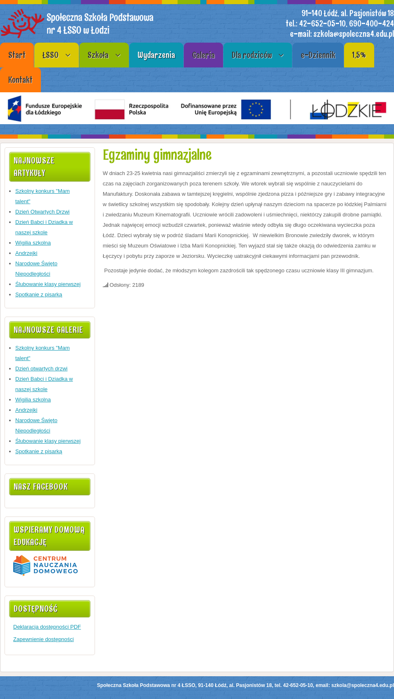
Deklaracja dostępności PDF (47, 627)
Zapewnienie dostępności (43, 639)
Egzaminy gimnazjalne (157, 154)
